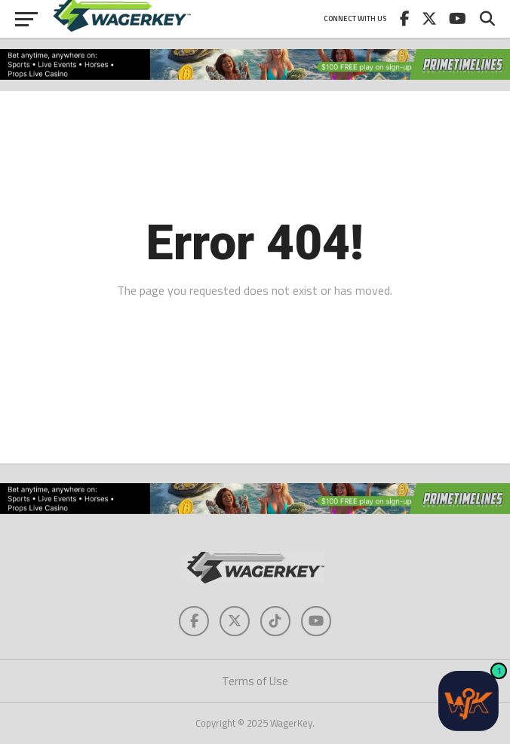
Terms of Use (255, 681)
